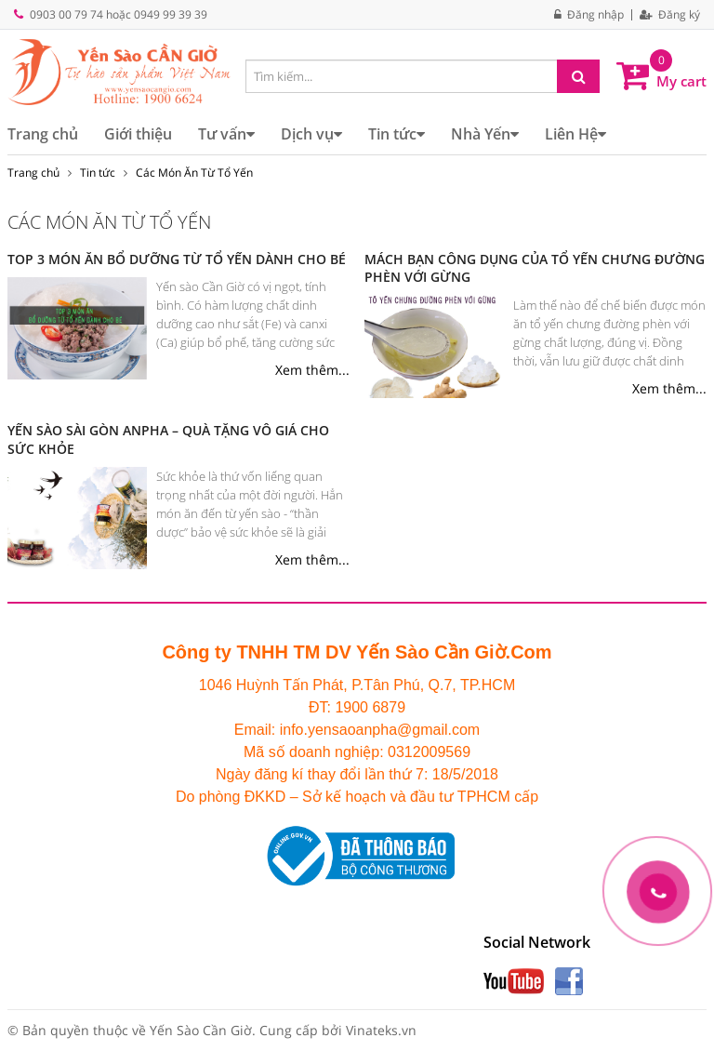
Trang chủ (42, 134)
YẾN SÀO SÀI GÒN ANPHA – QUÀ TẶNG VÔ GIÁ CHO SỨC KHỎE (168, 439)
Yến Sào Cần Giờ (201, 1030)
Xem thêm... (312, 370)
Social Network (536, 942)
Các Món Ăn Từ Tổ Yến (194, 172)
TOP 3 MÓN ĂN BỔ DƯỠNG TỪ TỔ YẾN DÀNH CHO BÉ (176, 259)
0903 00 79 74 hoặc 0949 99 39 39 (118, 14)
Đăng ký (670, 14)
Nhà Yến (485, 134)
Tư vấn (226, 134)
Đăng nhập (589, 14)
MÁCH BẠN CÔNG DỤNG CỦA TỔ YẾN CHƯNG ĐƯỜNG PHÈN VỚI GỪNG (534, 268)
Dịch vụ (311, 134)
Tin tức (396, 134)
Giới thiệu (138, 134)
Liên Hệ (575, 134)
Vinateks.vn (381, 1030)
